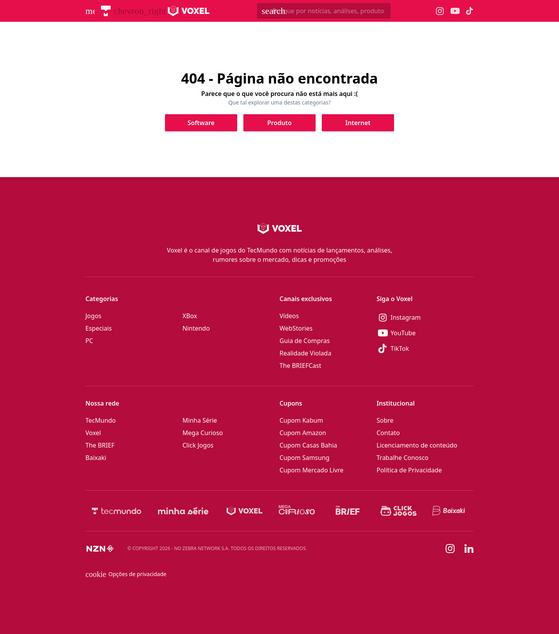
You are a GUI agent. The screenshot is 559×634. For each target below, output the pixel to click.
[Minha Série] (183, 511)
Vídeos (289, 316)
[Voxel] (244, 511)
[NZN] (100, 548)
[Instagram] (425, 317)
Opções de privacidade (126, 574)
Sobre (385, 420)
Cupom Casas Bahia (308, 445)
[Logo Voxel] (189, 10)
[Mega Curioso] (297, 511)
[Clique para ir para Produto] (279, 122)
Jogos (93, 316)
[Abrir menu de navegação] (90, 11)
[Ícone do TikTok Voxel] (470, 11)
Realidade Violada (305, 353)
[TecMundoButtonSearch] (324, 11)
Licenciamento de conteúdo (417, 445)
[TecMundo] (106, 10)
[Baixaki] (449, 511)
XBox (189, 316)
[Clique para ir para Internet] (358, 122)
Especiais (98, 328)
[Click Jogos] (398, 511)
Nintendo (196, 328)
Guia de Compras (305, 340)
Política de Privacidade (409, 470)
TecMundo (100, 420)
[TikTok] (425, 348)
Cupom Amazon (303, 432)
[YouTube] (425, 333)
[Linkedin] (469, 548)
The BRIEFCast (300, 365)
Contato (388, 432)
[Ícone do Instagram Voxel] (440, 11)
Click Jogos (198, 445)
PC (89, 340)
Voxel (93, 432)
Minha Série (199, 420)
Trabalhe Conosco (403, 457)
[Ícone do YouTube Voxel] (455, 11)
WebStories (296, 328)
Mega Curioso (202, 432)
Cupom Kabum (301, 420)
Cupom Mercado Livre (312, 470)
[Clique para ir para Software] (201, 122)
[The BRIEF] (348, 511)
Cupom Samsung (305, 457)
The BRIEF (100, 445)
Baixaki (95, 457)
